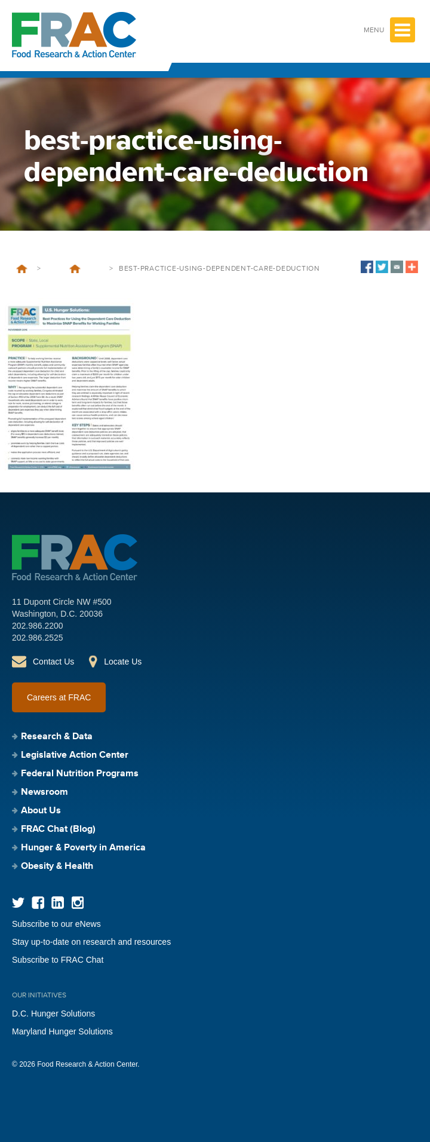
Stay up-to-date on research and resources (91, 942)
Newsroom (44, 792)
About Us (41, 811)
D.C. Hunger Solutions (53, 1013)
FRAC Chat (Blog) (58, 829)
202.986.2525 (37, 637)
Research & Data (57, 737)
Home (22, 269)
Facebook (38, 902)
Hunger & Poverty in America (83, 848)
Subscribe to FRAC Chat (57, 960)
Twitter (18, 902)
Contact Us (53, 661)
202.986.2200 (37, 625)
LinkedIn (57, 902)
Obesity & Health (57, 866)
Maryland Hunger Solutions (62, 1031)
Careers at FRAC (59, 697)
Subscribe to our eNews (56, 924)
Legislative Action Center (74, 755)
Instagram (77, 902)
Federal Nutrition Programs (80, 774)
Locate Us (123, 661)
